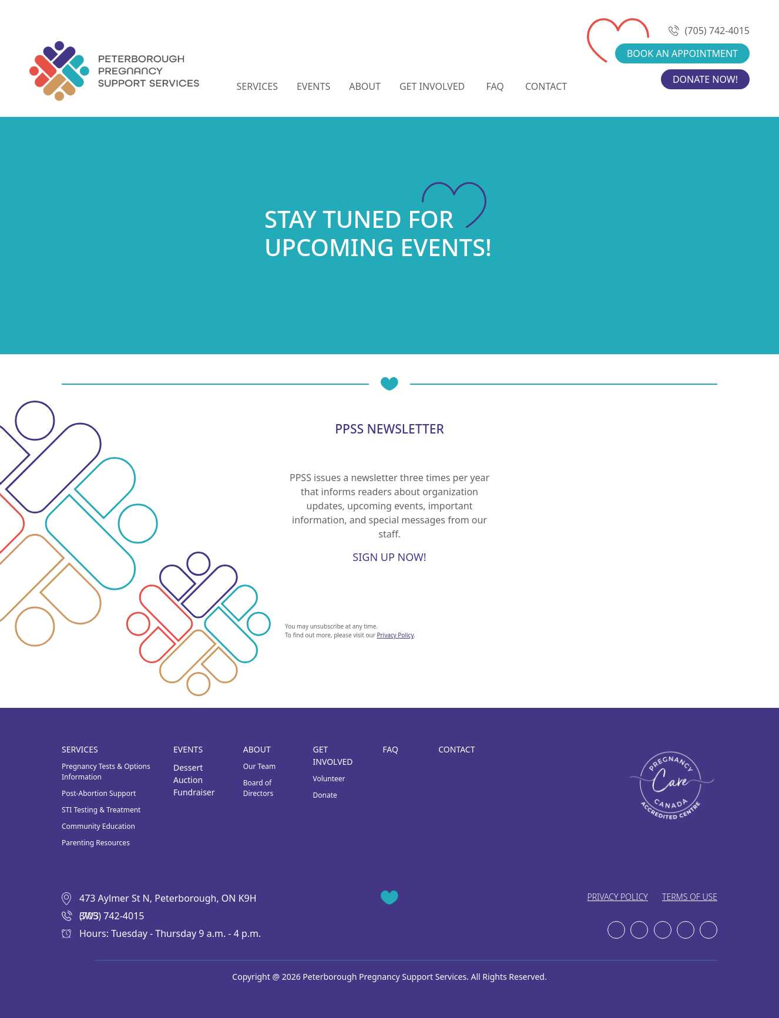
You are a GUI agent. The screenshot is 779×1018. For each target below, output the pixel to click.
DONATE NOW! (705, 79)
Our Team (259, 766)
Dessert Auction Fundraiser (194, 780)
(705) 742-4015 (710, 30)
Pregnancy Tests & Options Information (106, 771)
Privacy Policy (395, 635)
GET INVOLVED (432, 86)
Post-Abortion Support (99, 793)
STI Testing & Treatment (101, 810)
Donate (325, 795)
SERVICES (257, 86)
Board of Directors (258, 788)
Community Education (98, 826)
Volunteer (329, 779)
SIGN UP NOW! (389, 557)
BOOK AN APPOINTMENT (682, 53)
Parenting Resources (96, 843)
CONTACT (546, 86)
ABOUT (365, 86)
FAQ (494, 86)
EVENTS (313, 86)
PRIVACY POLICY (617, 896)
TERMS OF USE (689, 896)
